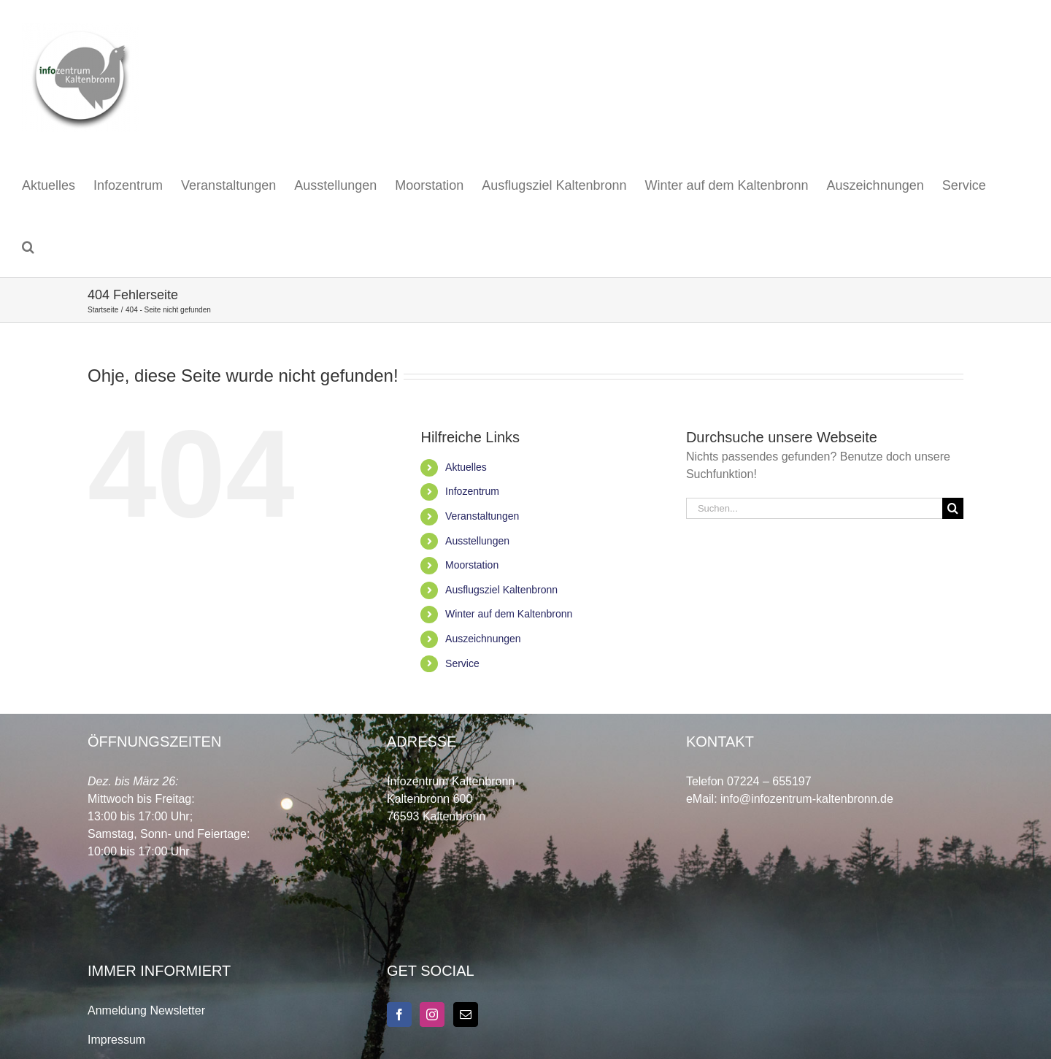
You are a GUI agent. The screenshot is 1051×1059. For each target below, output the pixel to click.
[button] (28, 246)
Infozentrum (472, 491)
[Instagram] (432, 1014)
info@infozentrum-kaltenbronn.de (806, 799)
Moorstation (471, 565)
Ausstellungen (477, 541)
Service (462, 663)
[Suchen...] (814, 508)
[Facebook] (399, 1014)
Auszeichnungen (483, 638)
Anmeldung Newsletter (146, 1010)
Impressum (116, 1039)
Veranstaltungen (482, 516)
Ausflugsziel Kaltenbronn (501, 590)
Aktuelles (466, 467)
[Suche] (952, 508)
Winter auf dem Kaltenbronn (508, 614)
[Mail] (465, 1014)
